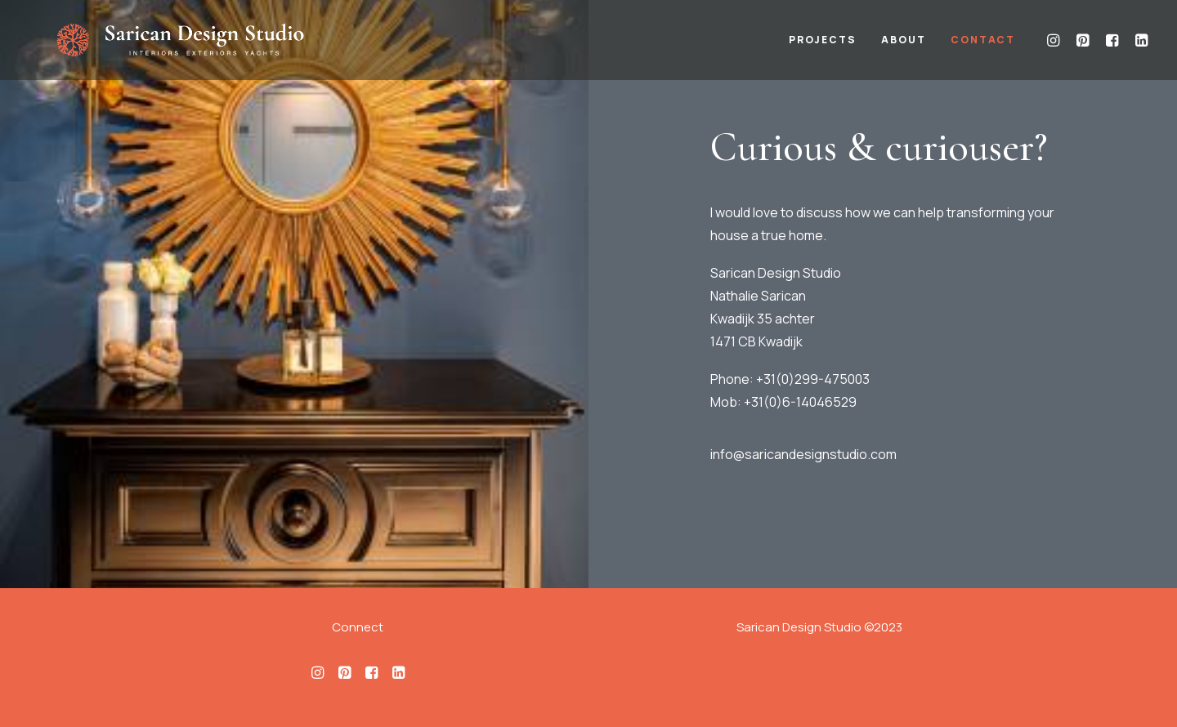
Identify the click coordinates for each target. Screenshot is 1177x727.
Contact (983, 49)
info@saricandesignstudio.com (803, 454)
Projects (822, 49)
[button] (1056, 48)
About (903, 49)
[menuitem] (822, 48)
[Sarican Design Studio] (213, 48)
